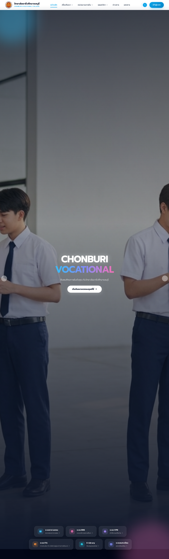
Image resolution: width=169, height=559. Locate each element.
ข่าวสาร (116, 4)
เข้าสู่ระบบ (157, 4)
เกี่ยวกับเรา (67, 4)
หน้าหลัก (53, 4)
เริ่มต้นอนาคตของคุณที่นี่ (84, 289)
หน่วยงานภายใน (85, 4)
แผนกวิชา (103, 4)
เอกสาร (127, 4)
